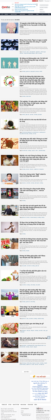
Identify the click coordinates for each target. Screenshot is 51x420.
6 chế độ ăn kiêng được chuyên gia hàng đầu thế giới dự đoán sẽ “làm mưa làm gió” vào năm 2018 (34, 240)
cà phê (32, 364)
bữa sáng (24, 363)
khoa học (31, 169)
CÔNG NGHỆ (30, 14)
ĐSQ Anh (45, 389)
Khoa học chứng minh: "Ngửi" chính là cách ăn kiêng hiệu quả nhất (33, 175)
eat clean (31, 114)
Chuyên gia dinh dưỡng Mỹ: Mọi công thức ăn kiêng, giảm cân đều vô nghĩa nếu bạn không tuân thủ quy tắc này (32, 291)
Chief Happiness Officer (40, 387)
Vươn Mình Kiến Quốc (44, 5)
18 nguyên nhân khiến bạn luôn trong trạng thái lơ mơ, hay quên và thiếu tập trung (33, 25)
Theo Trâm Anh (38, 389)
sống (27, 318)
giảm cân (28, 71)
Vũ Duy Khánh (37, 391)
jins (33, 389)
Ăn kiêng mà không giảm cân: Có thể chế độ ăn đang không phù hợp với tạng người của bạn (34, 60)
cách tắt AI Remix (40, 399)
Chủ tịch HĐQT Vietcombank (40, 396)
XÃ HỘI (6, 14)
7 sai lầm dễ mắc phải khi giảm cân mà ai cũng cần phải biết (33, 271)
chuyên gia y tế (42, 132)
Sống (35, 404)
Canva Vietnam (35, 393)
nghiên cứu (36, 169)
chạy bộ (31, 346)
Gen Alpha (44, 391)
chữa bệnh (22, 331)
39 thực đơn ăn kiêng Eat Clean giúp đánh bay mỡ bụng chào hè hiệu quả (32, 223)
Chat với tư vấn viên (25, 415)
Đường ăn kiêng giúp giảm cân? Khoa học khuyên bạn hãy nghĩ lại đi (32, 256)
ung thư (33, 150)
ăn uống (32, 182)
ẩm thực (28, 217)
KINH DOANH (22, 14)
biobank (46, 388)
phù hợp (37, 71)
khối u (37, 150)
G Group (43, 394)
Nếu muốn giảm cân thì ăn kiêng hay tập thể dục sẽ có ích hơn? (33, 339)
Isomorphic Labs (41, 388)
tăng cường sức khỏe (39, 345)
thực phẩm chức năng (24, 133)
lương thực (41, 169)
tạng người (32, 71)
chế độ (40, 71)
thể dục (43, 217)
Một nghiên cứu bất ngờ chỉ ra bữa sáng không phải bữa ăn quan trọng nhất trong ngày (33, 354)
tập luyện (40, 114)
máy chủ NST (43, 393)
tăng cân (34, 363)
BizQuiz (41, 9)
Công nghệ (30, 404)
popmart (43, 397)
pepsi (28, 51)
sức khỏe (28, 182)
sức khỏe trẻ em (35, 132)
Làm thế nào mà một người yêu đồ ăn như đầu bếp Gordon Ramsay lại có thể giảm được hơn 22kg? (33, 207)
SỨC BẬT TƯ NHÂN (43, 7)
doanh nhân (28, 96)
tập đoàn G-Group (38, 394)
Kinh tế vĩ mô (16, 404)
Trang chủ (4, 404)
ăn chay (34, 133)
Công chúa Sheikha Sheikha (29, 53)
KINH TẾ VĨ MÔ (14, 14)
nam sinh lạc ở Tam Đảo (38, 381)
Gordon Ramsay (33, 217)
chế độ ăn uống (41, 318)
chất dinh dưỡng (42, 150)
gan (47, 330)
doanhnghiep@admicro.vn (26, 413)
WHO (37, 53)
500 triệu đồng (37, 397)
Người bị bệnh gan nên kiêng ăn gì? (32, 323)
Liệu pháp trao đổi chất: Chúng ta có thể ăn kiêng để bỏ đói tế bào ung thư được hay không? (33, 140)
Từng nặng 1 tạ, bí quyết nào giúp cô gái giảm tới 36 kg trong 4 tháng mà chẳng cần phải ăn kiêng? (33, 308)
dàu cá (47, 381)
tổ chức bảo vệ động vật (27, 132)
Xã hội (9, 404)
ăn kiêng (40, 53)
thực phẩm (24, 265)
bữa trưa (36, 364)
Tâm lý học (42, 11)
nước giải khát (32, 51)
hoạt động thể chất (30, 345)
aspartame (38, 51)
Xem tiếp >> (24, 371)
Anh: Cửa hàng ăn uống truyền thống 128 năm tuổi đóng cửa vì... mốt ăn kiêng (32, 190)
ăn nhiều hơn (41, 364)
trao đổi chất (24, 150)
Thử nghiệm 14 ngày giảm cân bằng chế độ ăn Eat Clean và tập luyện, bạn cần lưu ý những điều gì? (33, 103)
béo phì (27, 169)
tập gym (35, 346)
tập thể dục (24, 345)
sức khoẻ (29, 265)
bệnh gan (24, 330)
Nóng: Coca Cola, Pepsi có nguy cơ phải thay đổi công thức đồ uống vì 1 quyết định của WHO (33, 41)
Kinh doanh (23, 404)
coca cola (24, 51)
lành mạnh (37, 182)
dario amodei (34, 388)
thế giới (27, 250)
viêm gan (28, 330)
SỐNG (37, 14)
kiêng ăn (32, 330)
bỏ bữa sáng (29, 363)
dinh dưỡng (33, 284)
